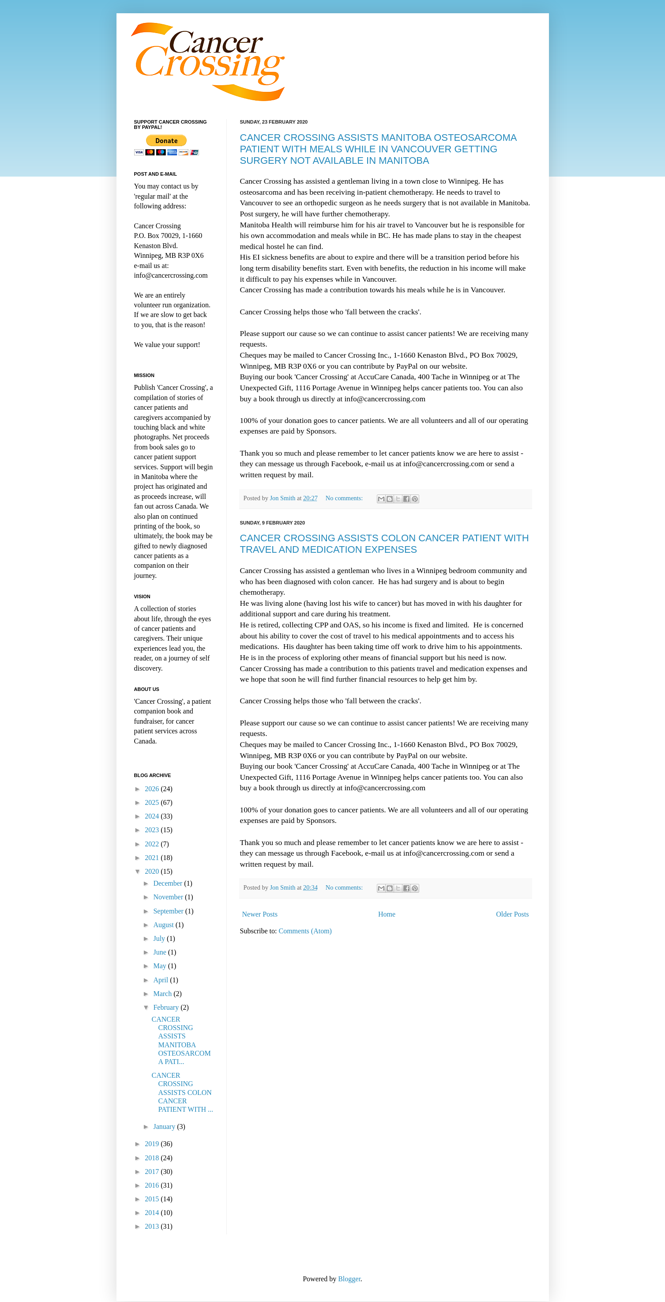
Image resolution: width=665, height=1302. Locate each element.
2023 (153, 830)
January (165, 1126)
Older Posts (512, 914)
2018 (153, 1158)
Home (386, 914)
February (166, 1007)
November (169, 897)
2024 (153, 816)
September (169, 911)
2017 (153, 1171)
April (161, 980)
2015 (153, 1199)
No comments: (345, 498)
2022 (153, 844)
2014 (153, 1212)
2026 (153, 789)
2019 (153, 1143)
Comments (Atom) (305, 931)
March (163, 993)
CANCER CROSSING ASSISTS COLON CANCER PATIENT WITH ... (182, 1092)
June (160, 952)
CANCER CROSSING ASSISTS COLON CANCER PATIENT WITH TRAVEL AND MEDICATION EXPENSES (384, 543)
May (160, 966)
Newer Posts (260, 914)
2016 (153, 1185)
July (160, 938)
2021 (153, 857)
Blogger (349, 1279)
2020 (153, 871)
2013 (153, 1226)
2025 (153, 802)
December (168, 883)
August (164, 924)
